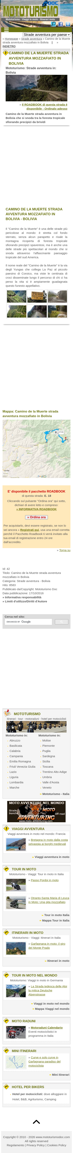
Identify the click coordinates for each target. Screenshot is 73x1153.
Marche (14, 787)
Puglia (46, 751)
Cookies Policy (56, 1145)
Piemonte (48, 745)
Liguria (14, 777)
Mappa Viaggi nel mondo (52, 1008)
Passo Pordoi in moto (45, 880)
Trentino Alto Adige (54, 771)
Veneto (47, 787)
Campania (16, 756)
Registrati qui (29, 529)
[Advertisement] (36, 166)
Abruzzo (15, 740)
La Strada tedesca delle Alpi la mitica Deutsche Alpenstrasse (47, 990)
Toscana (47, 766)
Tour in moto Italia (56, 915)
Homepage (11, 38)
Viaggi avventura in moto (52, 857)
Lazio (13, 771)
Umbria (47, 777)
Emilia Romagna (20, 761)
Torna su (64, 550)
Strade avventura (31, 38)
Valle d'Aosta (50, 782)
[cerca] (28, 622)
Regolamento (15, 1145)
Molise (46, 740)
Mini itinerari (60, 1074)
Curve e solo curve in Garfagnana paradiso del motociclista (44, 1061)
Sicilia (46, 761)
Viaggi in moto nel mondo (51, 1003)
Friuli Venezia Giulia (22, 766)
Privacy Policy (35, 1145)
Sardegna (48, 756)
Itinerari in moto (58, 960)
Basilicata (16, 745)
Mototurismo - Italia (55, 794)
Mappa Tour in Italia (55, 920)
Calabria (15, 751)
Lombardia (16, 782)
